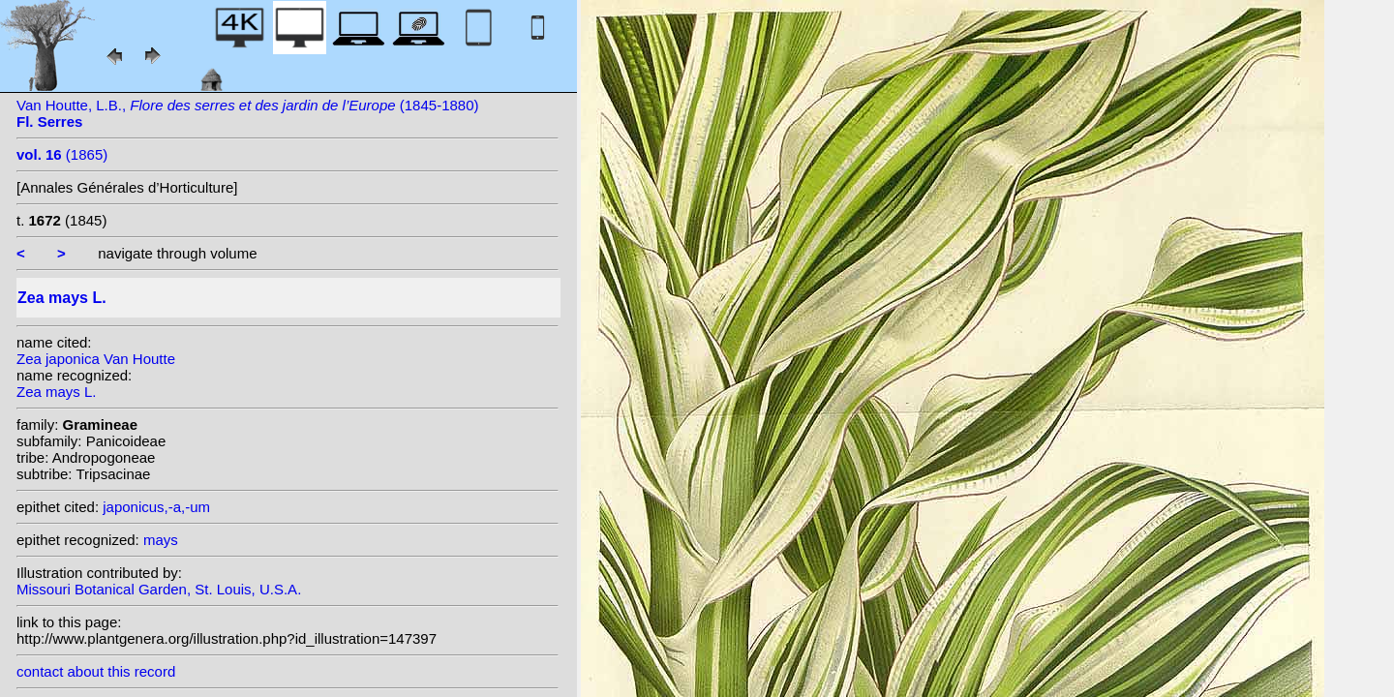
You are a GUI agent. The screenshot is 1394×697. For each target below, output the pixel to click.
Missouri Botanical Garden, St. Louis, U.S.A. (158, 589)
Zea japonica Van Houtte (95, 358)
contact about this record (95, 671)
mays (160, 539)
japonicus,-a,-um (156, 507)
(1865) (61, 154)
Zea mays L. (56, 391)
